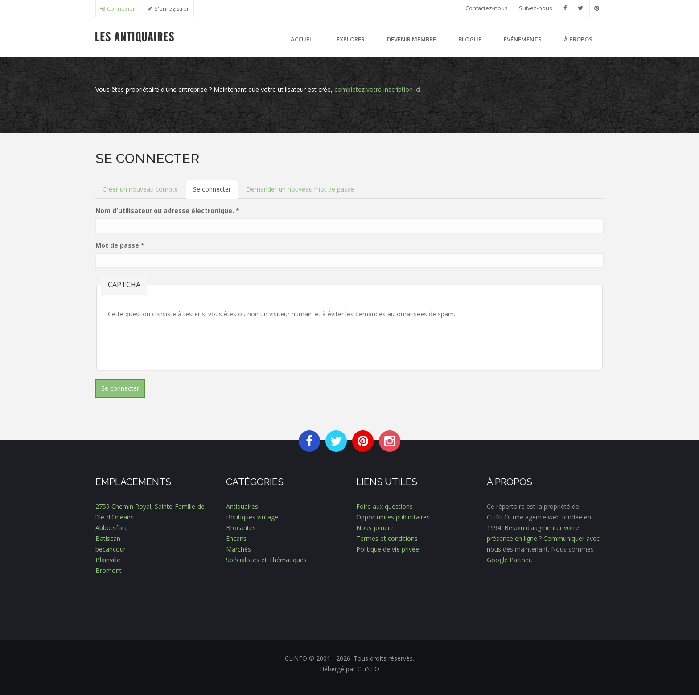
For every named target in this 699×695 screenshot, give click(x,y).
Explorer (351, 39)
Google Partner (509, 560)
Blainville (107, 560)
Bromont (108, 570)
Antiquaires (242, 506)
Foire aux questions (384, 506)
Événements (523, 39)
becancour (110, 549)
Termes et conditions (387, 538)
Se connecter (215, 192)
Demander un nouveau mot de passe (300, 189)
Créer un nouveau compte (140, 189)
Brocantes (241, 527)
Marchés (238, 549)
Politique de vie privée (387, 549)
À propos (578, 39)
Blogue (469, 39)
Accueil (302, 39)
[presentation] (175, 341)
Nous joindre (375, 527)
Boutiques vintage (252, 517)
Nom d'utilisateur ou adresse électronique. (167, 210)
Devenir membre (411, 39)
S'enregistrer (171, 8)
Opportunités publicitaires (393, 517)
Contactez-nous (486, 8)
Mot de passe (119, 245)
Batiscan (107, 538)
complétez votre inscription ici (377, 89)
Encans (236, 538)
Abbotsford (111, 527)
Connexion (121, 8)
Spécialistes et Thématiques (266, 560)
